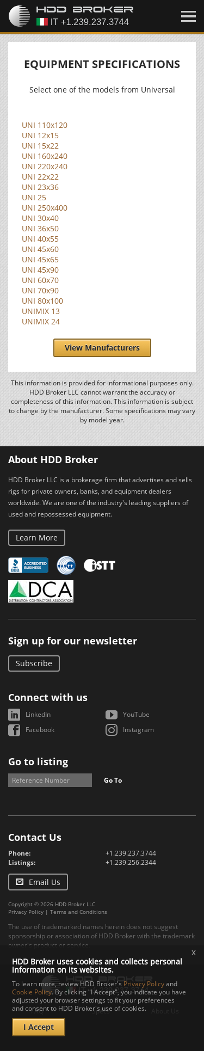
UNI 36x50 (40, 228)
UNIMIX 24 (41, 321)
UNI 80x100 (42, 301)
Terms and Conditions (78, 911)
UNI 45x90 (40, 270)
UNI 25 (34, 197)
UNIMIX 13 (41, 311)
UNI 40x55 (40, 238)
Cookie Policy (32, 992)
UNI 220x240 (44, 166)
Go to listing (38, 761)
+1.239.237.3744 (131, 853)
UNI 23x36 (40, 187)
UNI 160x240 (44, 156)
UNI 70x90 (40, 290)
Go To (113, 780)
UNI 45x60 (40, 249)
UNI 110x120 (44, 125)
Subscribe (34, 663)
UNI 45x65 (40, 259)
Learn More (37, 537)
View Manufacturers (102, 347)
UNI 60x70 (40, 280)
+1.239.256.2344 (131, 862)
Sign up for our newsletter (72, 640)
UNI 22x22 (40, 176)
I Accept (38, 1027)
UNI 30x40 (40, 218)
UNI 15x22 (40, 145)
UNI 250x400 (44, 207)
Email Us (44, 882)
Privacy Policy (26, 911)
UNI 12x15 (40, 135)
